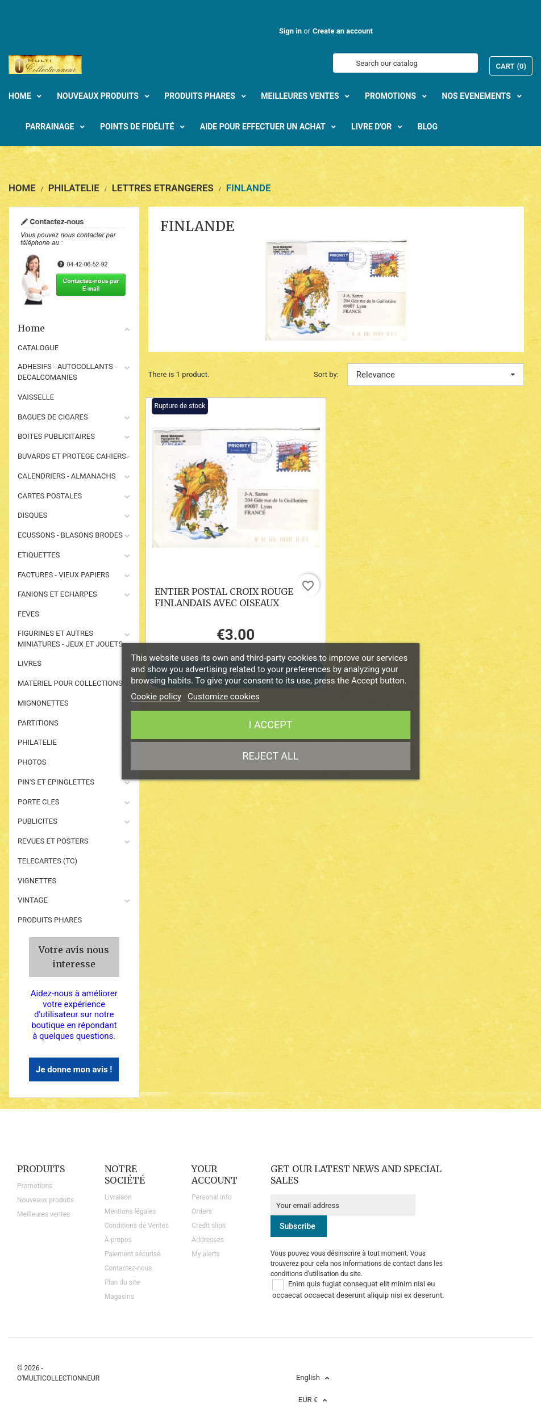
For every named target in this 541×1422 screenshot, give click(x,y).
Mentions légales (130, 1211)
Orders (202, 1211)
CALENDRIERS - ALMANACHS (67, 476)
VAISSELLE (36, 397)
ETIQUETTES (39, 555)
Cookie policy (156, 696)
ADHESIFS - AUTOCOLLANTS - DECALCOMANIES (67, 371)
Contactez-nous (128, 1268)
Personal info (212, 1197)
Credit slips (209, 1226)
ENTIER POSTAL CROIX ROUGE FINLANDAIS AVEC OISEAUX (224, 597)
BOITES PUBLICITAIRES (56, 436)
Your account (215, 1174)
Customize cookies (224, 696)
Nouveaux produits (45, 1200)
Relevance (435, 375)
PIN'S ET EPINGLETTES (56, 782)
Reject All (271, 756)
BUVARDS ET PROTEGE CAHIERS (72, 456)
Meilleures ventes (43, 1214)
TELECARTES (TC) (47, 861)
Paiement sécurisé (133, 1254)
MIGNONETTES (43, 703)
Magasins (119, 1297)
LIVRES (29, 663)
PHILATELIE (37, 742)
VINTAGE (33, 900)
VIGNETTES (37, 880)
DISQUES (32, 515)
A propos (118, 1240)
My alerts (205, 1254)
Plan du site (122, 1282)
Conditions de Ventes (137, 1226)
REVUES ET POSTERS (53, 841)
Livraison (118, 1197)
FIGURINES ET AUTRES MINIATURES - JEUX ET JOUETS (70, 638)
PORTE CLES (39, 802)
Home (74, 328)
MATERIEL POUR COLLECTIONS (70, 683)
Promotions (34, 1186)
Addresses (208, 1240)
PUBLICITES (37, 821)
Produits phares (50, 920)
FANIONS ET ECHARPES (57, 594)
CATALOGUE (38, 347)
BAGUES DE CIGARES (53, 417)
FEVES (28, 614)
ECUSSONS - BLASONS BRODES (70, 535)
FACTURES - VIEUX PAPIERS (64, 575)
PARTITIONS (38, 723)
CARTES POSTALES (50, 496)
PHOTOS (32, 762)
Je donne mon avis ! (74, 1069)
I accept (271, 725)
